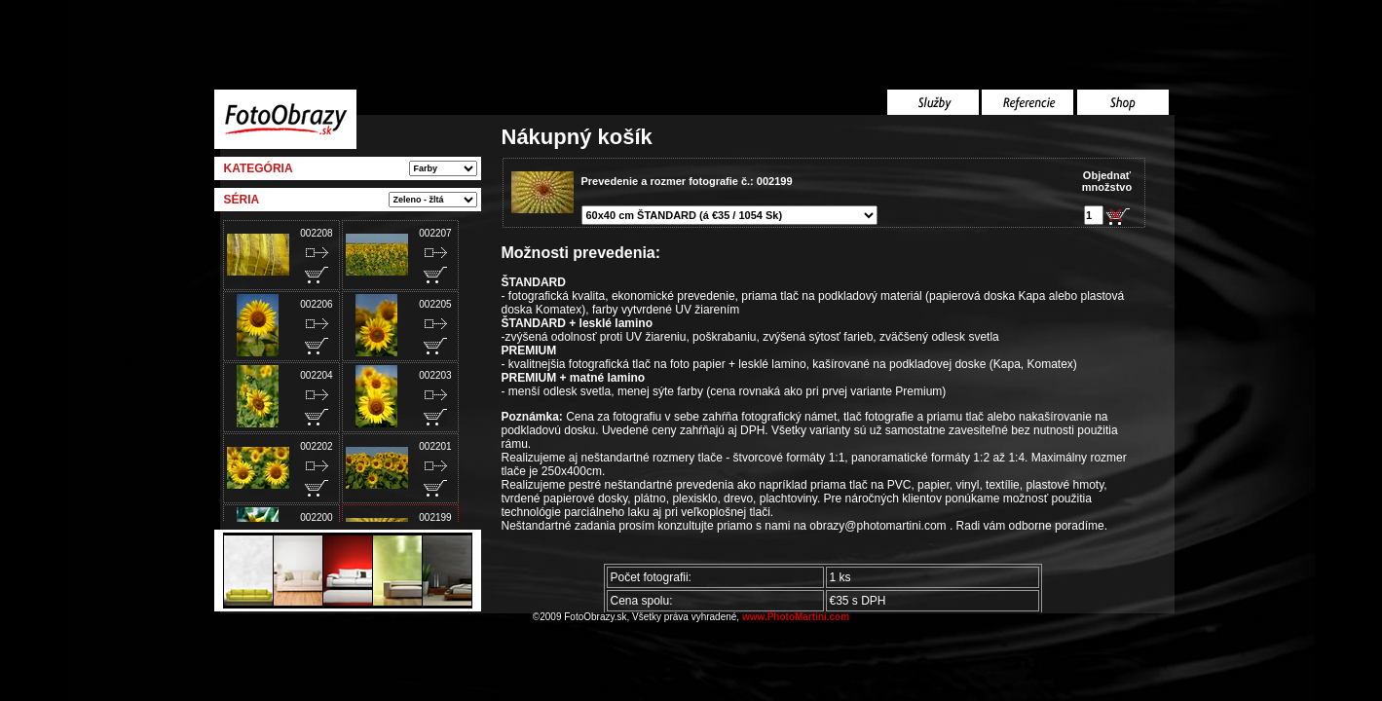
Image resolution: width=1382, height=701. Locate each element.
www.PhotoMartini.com (795, 616)
